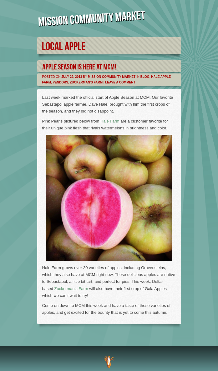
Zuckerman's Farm (86, 82)
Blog (145, 76)
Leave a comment (120, 82)
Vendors (60, 82)
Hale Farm (109, 121)
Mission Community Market (111, 76)
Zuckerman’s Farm (71, 288)
